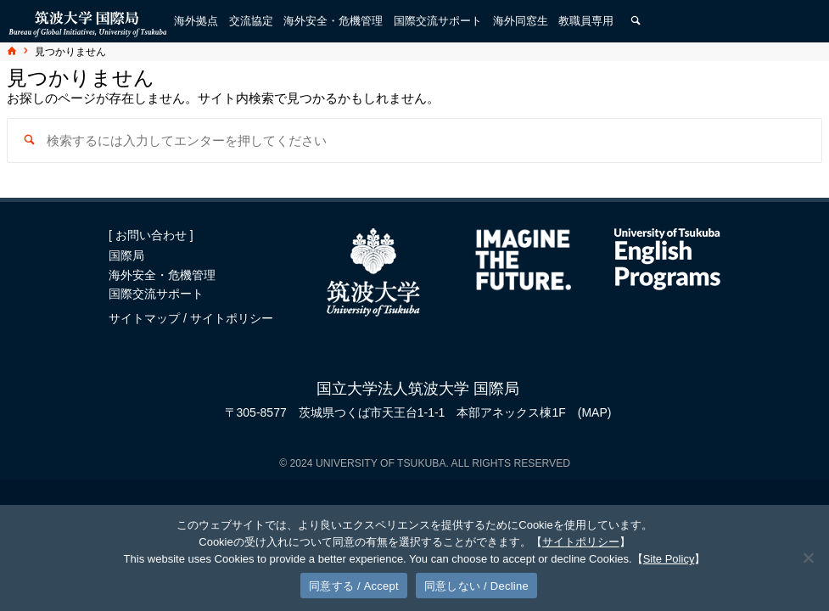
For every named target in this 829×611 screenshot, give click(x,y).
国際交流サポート (156, 293)
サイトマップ (146, 318)
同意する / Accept (354, 586)
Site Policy (669, 558)
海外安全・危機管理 (162, 275)
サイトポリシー (231, 318)
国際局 (126, 255)
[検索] (635, 21)
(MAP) (595, 412)
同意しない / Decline (476, 586)
